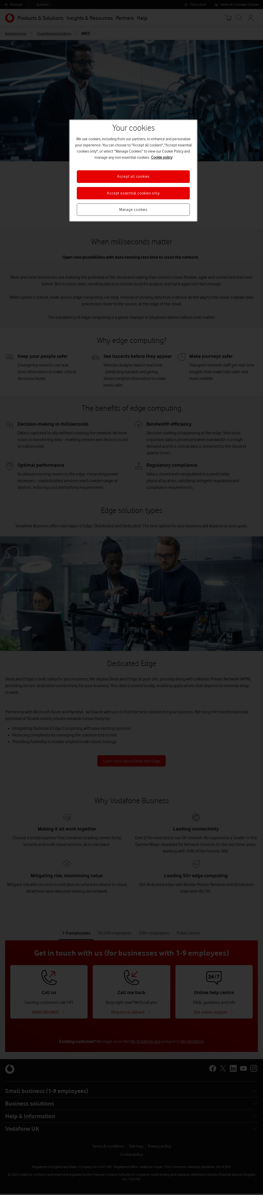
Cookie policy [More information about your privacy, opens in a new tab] (161, 157)
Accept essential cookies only (133, 193)
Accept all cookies (133, 176)
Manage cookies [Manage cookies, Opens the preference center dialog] (133, 209)
